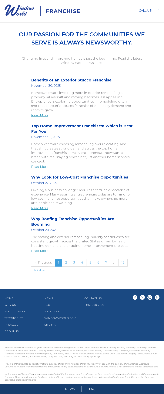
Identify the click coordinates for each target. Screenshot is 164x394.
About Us (12, 331)
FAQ (92, 389)
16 (123, 262)
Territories (14, 318)
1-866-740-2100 (94, 305)
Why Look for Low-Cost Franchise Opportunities (79, 177)
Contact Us (93, 298)
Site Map (51, 324)
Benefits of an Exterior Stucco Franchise (71, 80)
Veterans (51, 311)
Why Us (10, 305)
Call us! (145, 10)
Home (9, 298)
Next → (39, 270)
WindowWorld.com (60, 318)
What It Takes (15, 311)
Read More (39, 115)
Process (11, 324)
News (70, 389)
